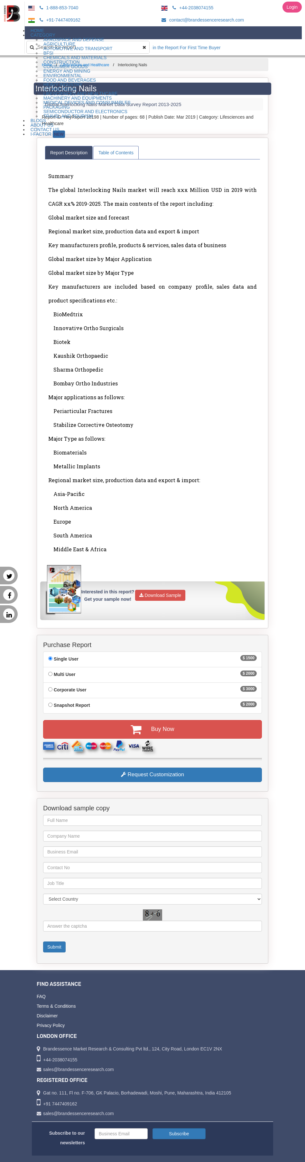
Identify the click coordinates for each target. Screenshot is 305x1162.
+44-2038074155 (192, 7)
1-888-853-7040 (58, 7)
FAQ (41, 996)
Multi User (65, 674)
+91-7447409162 (59, 20)
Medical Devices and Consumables (87, 102)
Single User (66, 659)
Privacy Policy (51, 1025)
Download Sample (160, 595)
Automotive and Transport (78, 48)
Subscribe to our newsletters (67, 1137)
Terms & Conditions (56, 1006)
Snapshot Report (72, 705)
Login (292, 7)
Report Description (69, 152)
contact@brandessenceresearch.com (202, 20)
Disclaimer (47, 1015)
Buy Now (152, 729)
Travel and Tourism (68, 116)
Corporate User (70, 689)
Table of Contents (116, 152)
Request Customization (152, 774)
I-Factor (48, 134)
